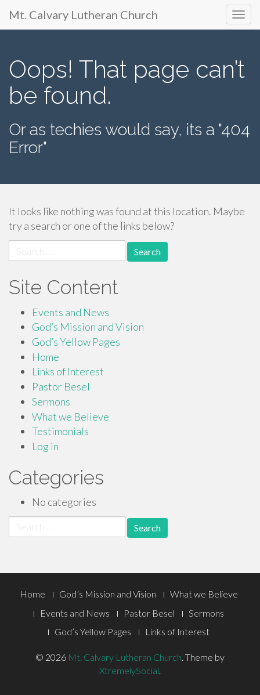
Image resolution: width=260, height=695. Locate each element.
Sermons (51, 401)
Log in (45, 446)
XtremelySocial (129, 670)
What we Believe (70, 416)
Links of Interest (68, 371)
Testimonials (60, 431)
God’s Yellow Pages (76, 341)
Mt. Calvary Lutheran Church (83, 14)
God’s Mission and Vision (88, 326)
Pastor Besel (61, 386)
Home (45, 356)
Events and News (70, 312)
